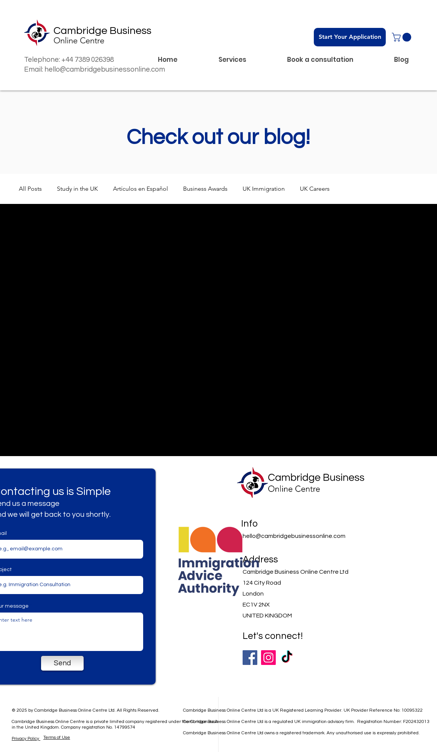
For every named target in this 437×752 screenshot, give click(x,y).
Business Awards (205, 188)
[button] (402, 37)
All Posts (30, 188)
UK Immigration (264, 188)
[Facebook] (250, 657)
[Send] (62, 663)
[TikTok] (287, 657)
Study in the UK (77, 188)
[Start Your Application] (350, 37)
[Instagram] (268, 657)
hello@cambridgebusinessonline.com (294, 536)
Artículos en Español (140, 188)
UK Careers (315, 188)
